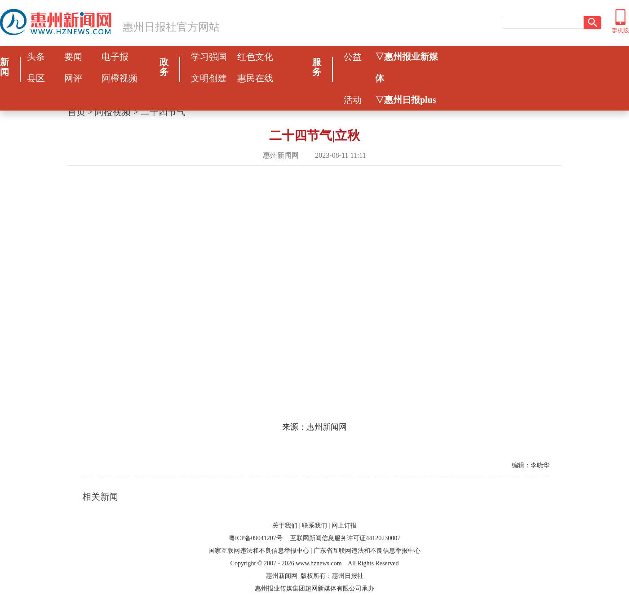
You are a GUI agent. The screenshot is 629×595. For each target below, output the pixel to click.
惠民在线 (255, 78)
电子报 (115, 57)
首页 (76, 112)
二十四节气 (163, 112)
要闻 (73, 57)
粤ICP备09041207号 (256, 538)
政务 (163, 67)
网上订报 (344, 525)
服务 (316, 67)
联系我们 (314, 525)
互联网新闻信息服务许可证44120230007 (345, 538)
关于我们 (284, 525)
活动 (353, 100)
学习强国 (209, 57)
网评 (73, 78)
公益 (353, 57)
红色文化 (255, 57)
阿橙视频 (119, 78)
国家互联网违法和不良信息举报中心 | (260, 550)
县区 (36, 78)
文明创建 (209, 78)
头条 (36, 57)
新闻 (4, 67)
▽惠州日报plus (405, 100)
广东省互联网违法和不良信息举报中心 (367, 550)
